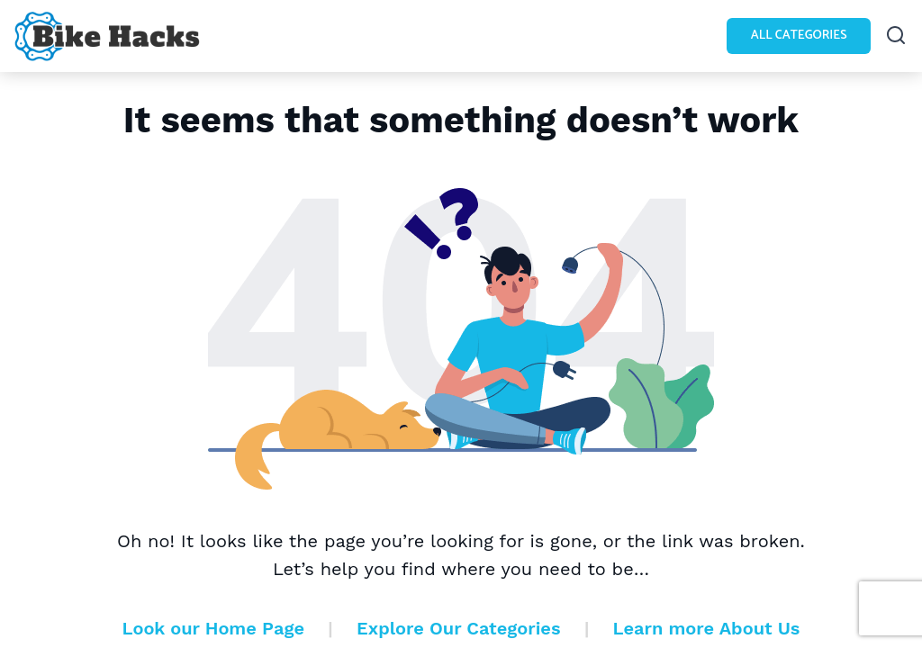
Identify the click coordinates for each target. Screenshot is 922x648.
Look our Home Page (213, 628)
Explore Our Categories (458, 628)
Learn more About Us (706, 628)
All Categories (799, 35)
